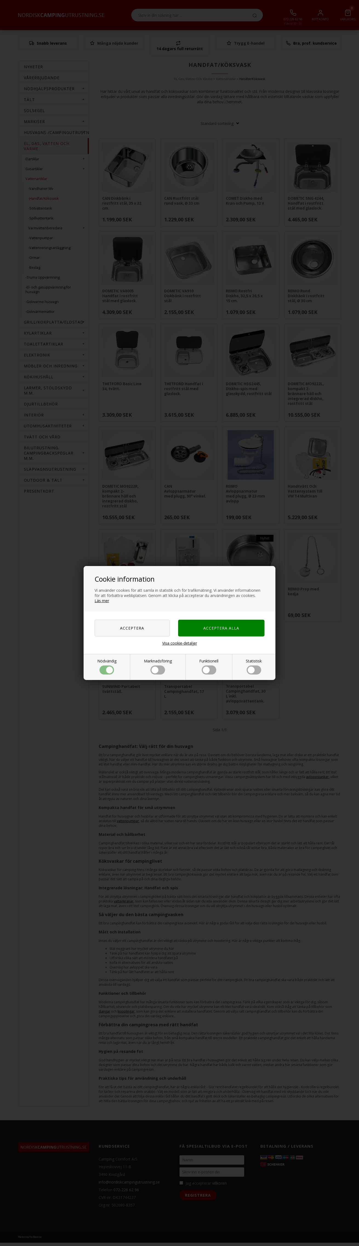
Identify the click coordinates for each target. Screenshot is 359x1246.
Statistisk (254, 666)
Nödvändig (106, 666)
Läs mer (102, 600)
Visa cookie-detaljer (179, 643)
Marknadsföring (158, 666)
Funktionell (208, 666)
